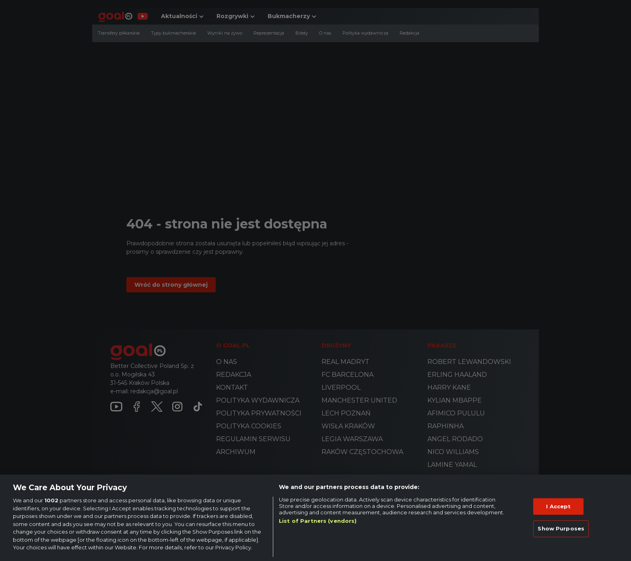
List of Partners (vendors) (318, 521)
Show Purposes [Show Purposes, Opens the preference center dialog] (561, 528)
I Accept (558, 506)
